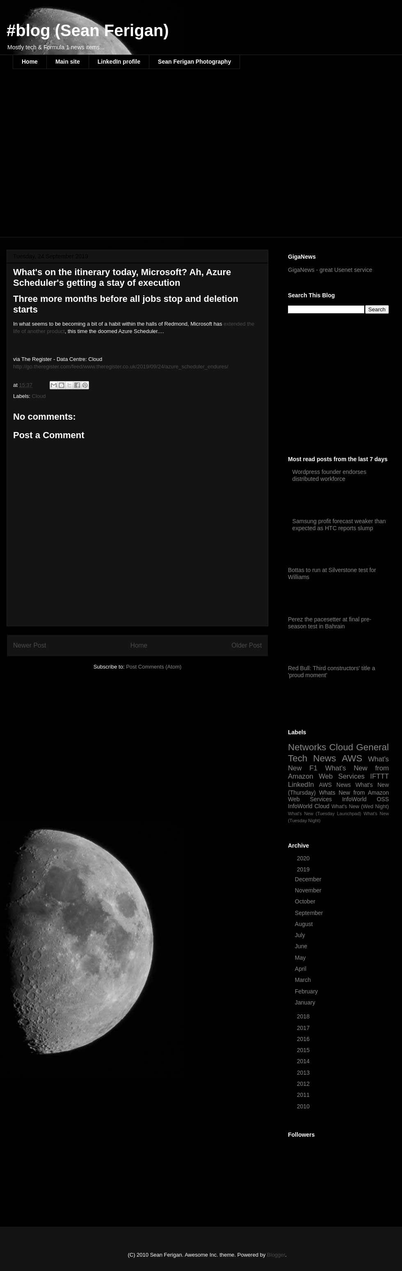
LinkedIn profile (119, 61)
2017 (304, 1028)
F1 (313, 768)
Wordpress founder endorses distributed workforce (329, 475)
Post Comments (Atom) (153, 667)
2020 (304, 858)
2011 (304, 1095)
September (309, 913)
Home (30, 61)
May (301, 957)
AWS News (335, 784)
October (306, 901)
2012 (304, 1083)
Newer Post (29, 645)
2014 (304, 1061)
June (302, 946)
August (304, 924)
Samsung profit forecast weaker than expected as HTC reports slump (339, 524)
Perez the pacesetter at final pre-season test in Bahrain (329, 623)
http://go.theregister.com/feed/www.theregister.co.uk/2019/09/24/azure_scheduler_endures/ (120, 366)
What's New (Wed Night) (360, 806)
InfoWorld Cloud (308, 806)
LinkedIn (301, 784)
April (301, 968)
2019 (304, 869)
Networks (307, 747)
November (309, 890)
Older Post (246, 645)
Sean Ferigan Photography (194, 61)
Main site (67, 61)
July (301, 935)
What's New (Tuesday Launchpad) (324, 813)
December (309, 879)
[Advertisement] (77, 158)
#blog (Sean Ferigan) (88, 30)
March (304, 980)
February (307, 991)
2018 (304, 1016)
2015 (304, 1050)
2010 (304, 1106)
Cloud (39, 396)
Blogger (276, 1255)
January (306, 1002)
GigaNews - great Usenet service (330, 270)
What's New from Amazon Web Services (338, 772)
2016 (304, 1039)
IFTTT (379, 776)
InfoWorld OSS (365, 799)
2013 (304, 1072)
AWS (352, 758)
